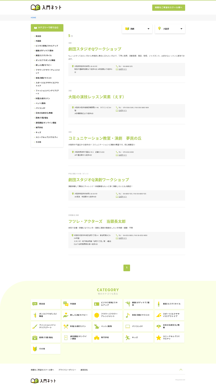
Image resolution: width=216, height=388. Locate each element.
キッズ (136, 338)
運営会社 (84, 370)
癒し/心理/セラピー (79, 315)
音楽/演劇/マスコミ (142, 315)
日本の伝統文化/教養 (172, 326)
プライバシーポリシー (67, 370)
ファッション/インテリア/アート (47, 326)
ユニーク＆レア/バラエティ (172, 338)
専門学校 (106, 338)
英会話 (42, 304)
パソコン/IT (138, 326)
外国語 (73, 304)
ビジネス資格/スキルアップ (110, 304)
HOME (33, 17)
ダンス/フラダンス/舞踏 (48, 315)
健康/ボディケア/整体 (141, 304)
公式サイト (123, 69)
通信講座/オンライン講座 (79, 338)
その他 (42, 349)
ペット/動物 (107, 326)
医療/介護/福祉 (46, 338)
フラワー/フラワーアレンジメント (110, 315)
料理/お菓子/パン (78, 326)
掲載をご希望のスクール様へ (168, 7)
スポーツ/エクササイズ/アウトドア (172, 315)
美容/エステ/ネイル (173, 304)
